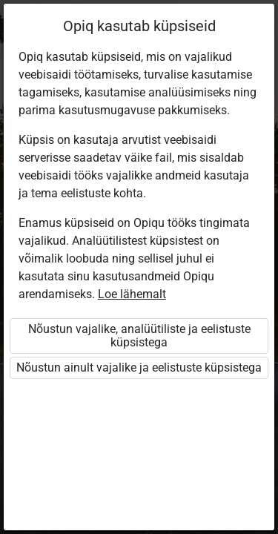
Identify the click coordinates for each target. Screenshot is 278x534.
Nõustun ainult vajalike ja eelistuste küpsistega (139, 367)
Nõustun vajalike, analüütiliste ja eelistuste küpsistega (139, 335)
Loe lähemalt (132, 294)
